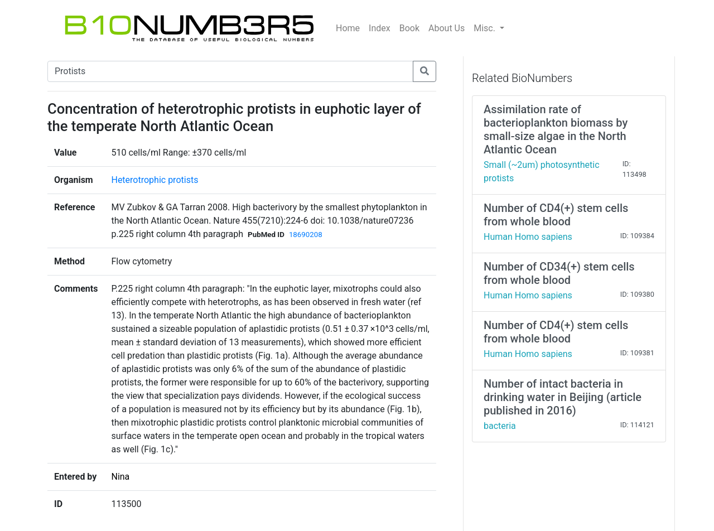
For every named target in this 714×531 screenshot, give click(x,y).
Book (409, 28)
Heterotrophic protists (154, 180)
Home (348, 28)
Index (379, 28)
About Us (446, 28)
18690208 (305, 234)
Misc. (486, 28)
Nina (120, 476)
